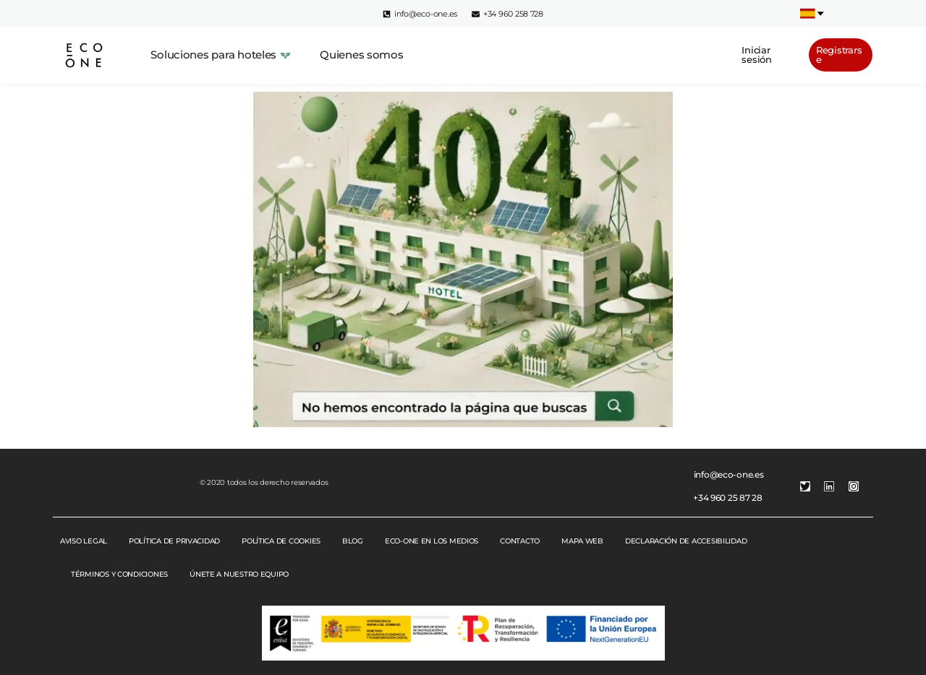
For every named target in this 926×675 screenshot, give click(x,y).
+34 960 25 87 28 (728, 497)
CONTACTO (520, 541)
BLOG (352, 541)
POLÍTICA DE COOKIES (281, 541)
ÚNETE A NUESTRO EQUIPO (239, 574)
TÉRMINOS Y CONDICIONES (119, 574)
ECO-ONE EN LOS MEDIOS (431, 541)
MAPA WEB (582, 541)
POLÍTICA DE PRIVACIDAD (174, 541)
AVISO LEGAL (83, 541)
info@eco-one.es (729, 474)
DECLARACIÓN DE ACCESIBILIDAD (686, 541)
